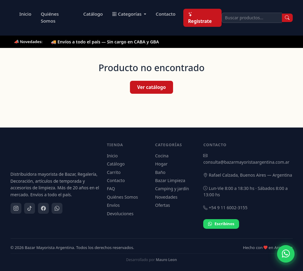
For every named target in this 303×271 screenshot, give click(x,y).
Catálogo (93, 14)
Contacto (166, 14)
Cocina (161, 156)
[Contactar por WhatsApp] (286, 254)
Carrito (114, 172)
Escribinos (221, 224)
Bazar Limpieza (170, 180)
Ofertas (162, 205)
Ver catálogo (151, 87)
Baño (160, 172)
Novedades (166, 197)
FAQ (111, 188)
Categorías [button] (127, 14)
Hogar (161, 164)
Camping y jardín (172, 188)
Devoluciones (120, 213)
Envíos (113, 205)
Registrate (200, 17)
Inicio (25, 14)
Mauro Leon (166, 259)
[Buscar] (287, 18)
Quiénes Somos (50, 17)
